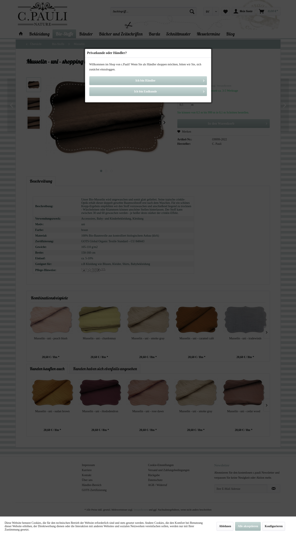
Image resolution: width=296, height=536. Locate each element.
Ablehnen (225, 526)
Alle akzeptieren (248, 526)
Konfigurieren (274, 526)
